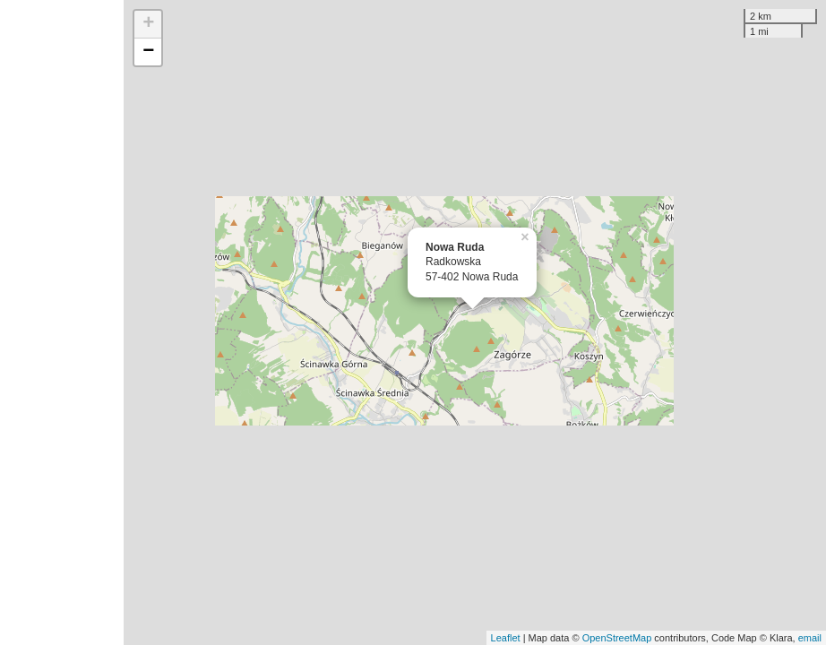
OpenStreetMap (617, 637)
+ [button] (148, 24)
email (810, 637)
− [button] (148, 52)
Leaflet (506, 637)
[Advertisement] (62, 322)
